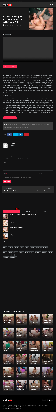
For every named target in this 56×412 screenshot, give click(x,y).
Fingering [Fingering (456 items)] (44, 249)
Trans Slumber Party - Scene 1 (11, 190)
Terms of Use (9, 405)
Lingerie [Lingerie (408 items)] (31, 252)
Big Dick (11, 124)
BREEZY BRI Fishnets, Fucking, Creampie (18, 220)
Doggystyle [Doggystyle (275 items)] (12, 249)
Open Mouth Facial (36, 126)
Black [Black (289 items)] (32, 244)
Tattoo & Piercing (19, 127)
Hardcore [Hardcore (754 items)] (10, 252)
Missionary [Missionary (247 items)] (44, 252)
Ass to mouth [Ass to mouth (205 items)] (13, 244)
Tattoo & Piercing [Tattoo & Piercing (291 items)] (13, 257)
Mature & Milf (28, 126)
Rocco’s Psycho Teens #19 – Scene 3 (34, 374)
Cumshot (33, 124)
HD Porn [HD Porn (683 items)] (15, 252)
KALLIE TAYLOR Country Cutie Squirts (47, 322)
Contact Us (4, 405)
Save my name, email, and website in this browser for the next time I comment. (17, 177)
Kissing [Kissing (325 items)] (26, 252)
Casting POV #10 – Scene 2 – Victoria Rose (8, 322)
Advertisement (11, 1)
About (16, 1)
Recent (11, 211)
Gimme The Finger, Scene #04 (16, 227)
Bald (8, 124)
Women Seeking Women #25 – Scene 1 (48, 361)
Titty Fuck (26, 127)
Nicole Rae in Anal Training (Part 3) (20, 348)
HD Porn (19, 126)
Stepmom (6, 127)
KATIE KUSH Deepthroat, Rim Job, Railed (21, 361)
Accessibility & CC (16, 405)
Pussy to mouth (44, 126)
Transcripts (10, 406)
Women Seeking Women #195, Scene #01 (21, 322)
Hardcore (15, 126)
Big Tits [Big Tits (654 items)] (28, 244)
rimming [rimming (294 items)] (43, 254)
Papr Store (46, 405)
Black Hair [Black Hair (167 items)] (37, 244)
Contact (20, 1)
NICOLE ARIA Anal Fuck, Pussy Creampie (8, 388)
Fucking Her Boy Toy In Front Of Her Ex (48, 374)
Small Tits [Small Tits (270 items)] (49, 254)
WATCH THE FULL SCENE (10, 66)
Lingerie (23, 126)
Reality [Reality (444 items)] (39, 254)
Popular (28, 211)
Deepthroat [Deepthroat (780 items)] (5, 249)
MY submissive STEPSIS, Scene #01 (21, 374)
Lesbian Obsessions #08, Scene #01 (8, 374)
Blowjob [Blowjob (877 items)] (47, 244)
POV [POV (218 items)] (13, 254)
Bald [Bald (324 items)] (18, 244)
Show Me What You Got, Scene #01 (43, 190)
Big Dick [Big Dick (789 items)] (22, 244)
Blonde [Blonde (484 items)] (42, 244)
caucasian (28, 124)
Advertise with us (40, 405)
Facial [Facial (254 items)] (31, 249)
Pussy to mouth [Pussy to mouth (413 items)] (32, 254)
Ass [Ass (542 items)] (8, 244)
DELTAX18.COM (18, 408)
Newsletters (5, 406)
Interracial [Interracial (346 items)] (21, 252)
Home (16, 5)
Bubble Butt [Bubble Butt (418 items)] (11, 247)
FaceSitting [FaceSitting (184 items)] (26, 249)
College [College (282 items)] (22, 247)
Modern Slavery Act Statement (30, 405)
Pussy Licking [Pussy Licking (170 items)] (25, 254)
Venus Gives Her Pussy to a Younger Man (34, 388)
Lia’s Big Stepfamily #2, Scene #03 (34, 361)
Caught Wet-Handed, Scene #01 (17, 234)
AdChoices (22, 405)
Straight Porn (12, 127)
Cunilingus (38, 124)
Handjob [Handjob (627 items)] (4, 252)
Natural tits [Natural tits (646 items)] (50, 252)
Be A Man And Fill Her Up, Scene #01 (7, 348)
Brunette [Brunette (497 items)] (4, 247)
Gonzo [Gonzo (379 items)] (49, 249)
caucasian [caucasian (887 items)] (16, 247)
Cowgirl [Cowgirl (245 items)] (27, 247)
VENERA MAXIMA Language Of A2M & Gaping (34, 348)
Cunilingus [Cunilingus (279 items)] (45, 247)
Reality (49, 126)
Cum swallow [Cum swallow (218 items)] (38, 247)
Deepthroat (43, 124)
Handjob (10, 126)
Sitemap (21, 406)
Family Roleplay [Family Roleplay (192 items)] (37, 249)
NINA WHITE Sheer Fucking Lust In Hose (47, 348)
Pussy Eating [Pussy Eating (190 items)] (18, 254)
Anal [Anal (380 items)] (4, 244)
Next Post (49, 188)
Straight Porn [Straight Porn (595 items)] (5, 257)
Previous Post (8, 188)
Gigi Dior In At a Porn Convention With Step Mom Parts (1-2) (23, 214)
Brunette (24, 124)
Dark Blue (12, 143)
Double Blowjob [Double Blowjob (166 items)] (18, 249)
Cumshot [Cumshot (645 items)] (32, 247)
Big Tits (15, 124)
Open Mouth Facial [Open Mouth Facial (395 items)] (6, 254)
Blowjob (19, 124)
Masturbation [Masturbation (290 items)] (37, 252)
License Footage (16, 406)
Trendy (44, 211)
